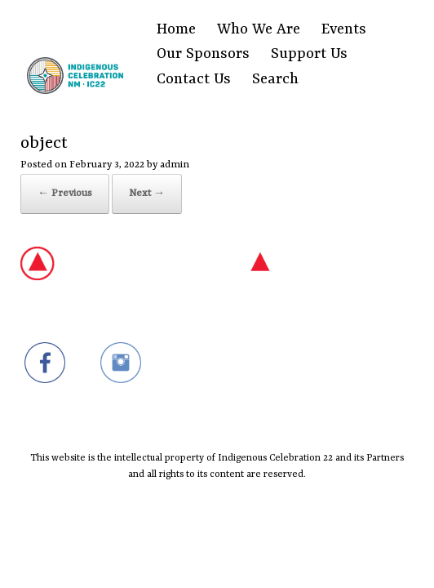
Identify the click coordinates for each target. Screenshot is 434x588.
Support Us (309, 54)
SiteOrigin (206, 551)
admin (174, 165)
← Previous (65, 193)
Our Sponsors (203, 54)
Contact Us (194, 79)
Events (343, 29)
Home (176, 29)
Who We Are (258, 29)
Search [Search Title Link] (275, 79)
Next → (147, 193)
